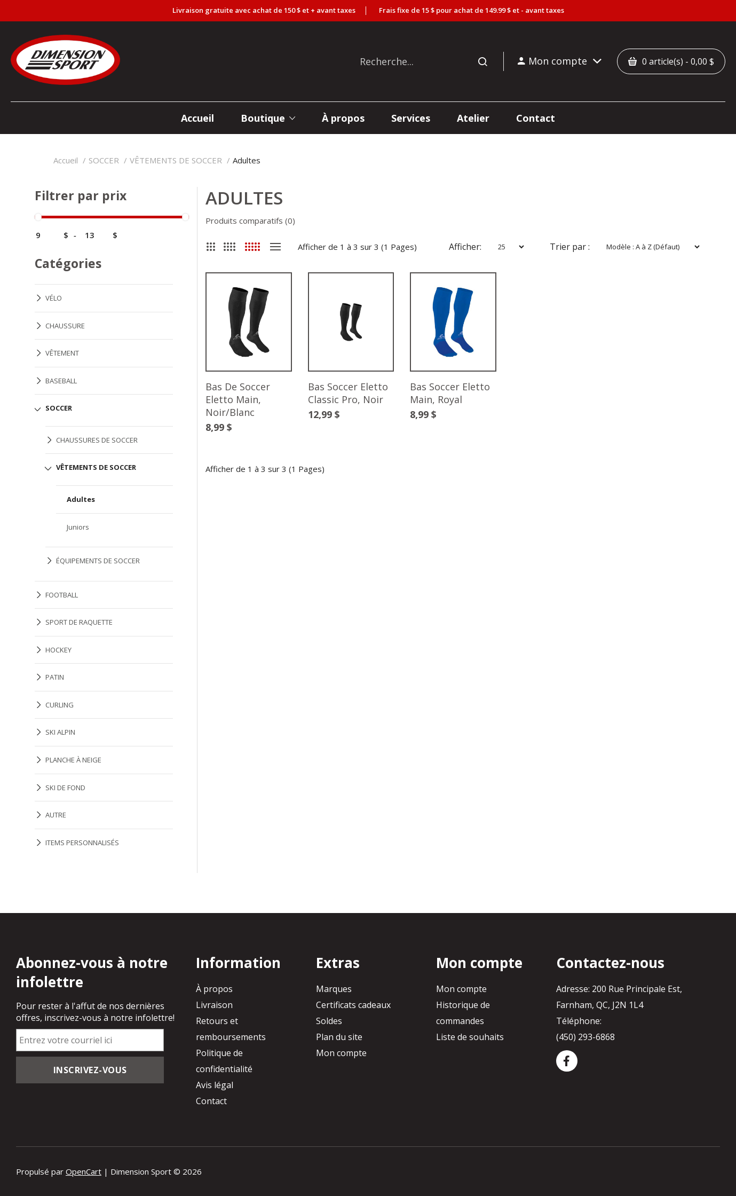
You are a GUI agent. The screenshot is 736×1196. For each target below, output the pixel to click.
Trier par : (570, 247)
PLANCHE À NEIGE (73, 760)
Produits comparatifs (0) (250, 220)
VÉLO (53, 298)
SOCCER (104, 160)
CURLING (59, 705)
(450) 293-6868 (585, 1037)
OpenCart (83, 1171)
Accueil (65, 160)
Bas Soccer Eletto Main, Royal (450, 393)
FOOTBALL (61, 595)
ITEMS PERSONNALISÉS (82, 842)
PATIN (54, 677)
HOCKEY (58, 650)
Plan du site (339, 1037)
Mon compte (341, 1053)
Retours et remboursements (231, 1029)
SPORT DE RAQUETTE (79, 622)
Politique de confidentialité (224, 1061)
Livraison (214, 1005)
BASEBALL (61, 380)
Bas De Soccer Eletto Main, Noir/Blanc (237, 400)
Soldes (329, 1021)
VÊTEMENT (62, 353)
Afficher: (465, 247)
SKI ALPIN (60, 732)
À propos (214, 989)
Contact (211, 1101)
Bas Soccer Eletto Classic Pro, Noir (348, 393)
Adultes (246, 160)
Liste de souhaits (470, 1037)
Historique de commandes (463, 1013)
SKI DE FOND (65, 787)
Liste (275, 246)
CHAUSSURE (65, 326)
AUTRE (55, 815)
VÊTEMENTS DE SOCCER (176, 160)
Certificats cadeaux (353, 1005)
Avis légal (214, 1085)
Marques (334, 989)
